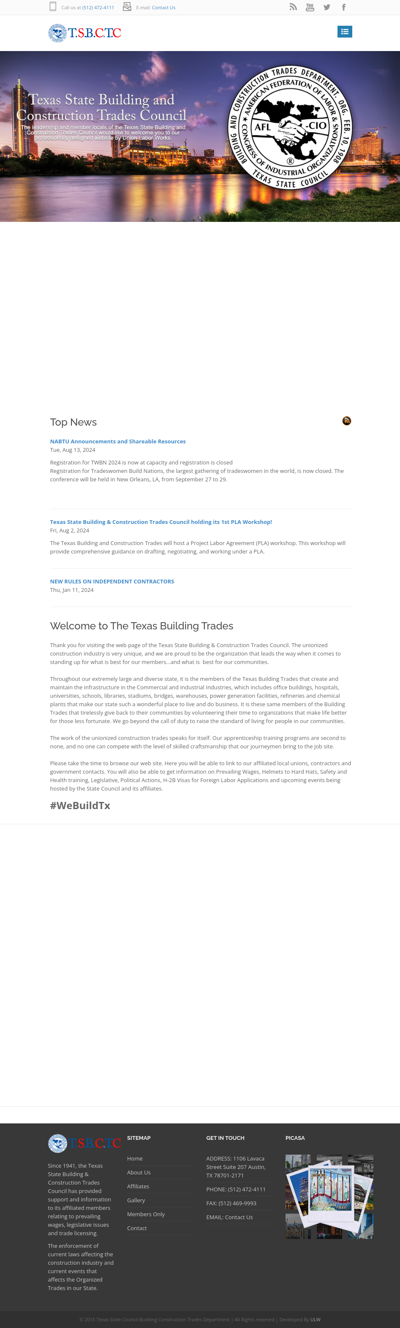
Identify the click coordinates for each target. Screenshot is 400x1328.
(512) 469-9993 (236, 1203)
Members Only (146, 1214)
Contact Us (164, 7)
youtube (310, 7)
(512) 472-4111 (97, 7)
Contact (137, 1228)
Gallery (136, 1200)
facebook (343, 7)
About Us (139, 1172)
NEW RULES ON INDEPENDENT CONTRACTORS (112, 581)
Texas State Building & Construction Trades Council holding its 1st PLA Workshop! (161, 522)
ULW (315, 1319)
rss (293, 7)
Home (135, 1158)
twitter (326, 7)
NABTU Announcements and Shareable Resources (118, 441)
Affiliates (138, 1186)
